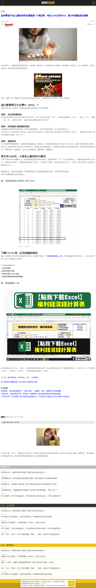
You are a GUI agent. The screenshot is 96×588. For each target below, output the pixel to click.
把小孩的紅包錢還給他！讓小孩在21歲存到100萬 (19, 382)
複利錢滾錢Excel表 (55, 256)
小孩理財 (34, 377)
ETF (9, 144)
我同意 (71, 583)
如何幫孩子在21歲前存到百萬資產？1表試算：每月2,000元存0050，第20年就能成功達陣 (44, 15)
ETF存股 (20, 417)
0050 (15, 417)
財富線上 (9, 25)
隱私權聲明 (43, 583)
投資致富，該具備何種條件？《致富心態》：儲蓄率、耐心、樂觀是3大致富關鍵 (31, 391)
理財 (7, 417)
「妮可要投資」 (12, 377)
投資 (11, 417)
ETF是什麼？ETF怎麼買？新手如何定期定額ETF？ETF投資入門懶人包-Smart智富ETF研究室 (35, 396)
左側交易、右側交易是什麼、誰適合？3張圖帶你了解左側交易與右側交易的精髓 (31, 394)
